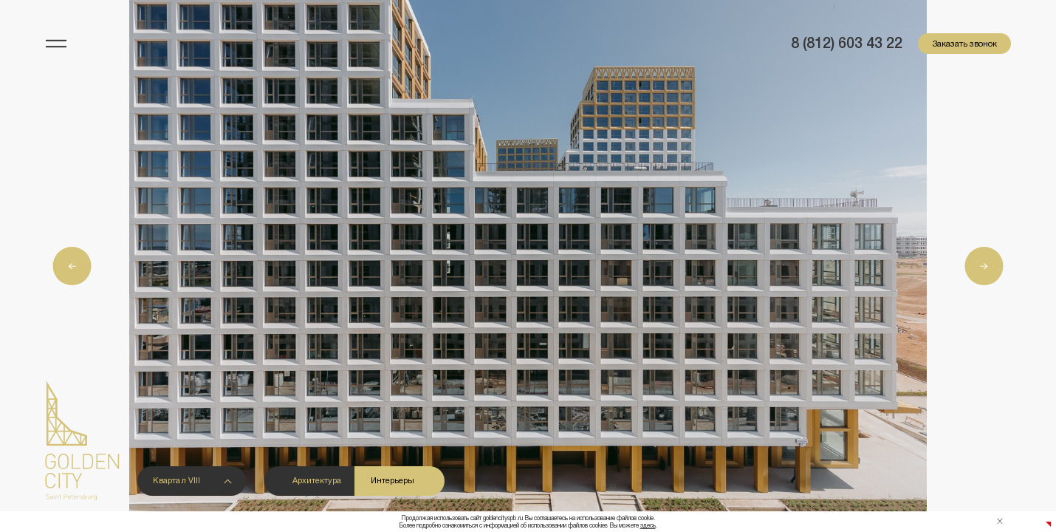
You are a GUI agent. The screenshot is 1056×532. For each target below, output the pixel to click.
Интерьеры (392, 480)
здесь (648, 525)
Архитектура (316, 480)
